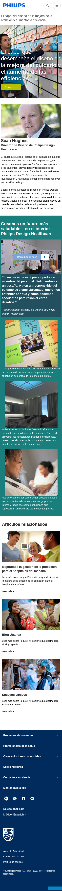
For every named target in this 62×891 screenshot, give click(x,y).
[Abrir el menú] (57, 5)
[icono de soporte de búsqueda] (47, 5)
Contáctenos (11, 87)
